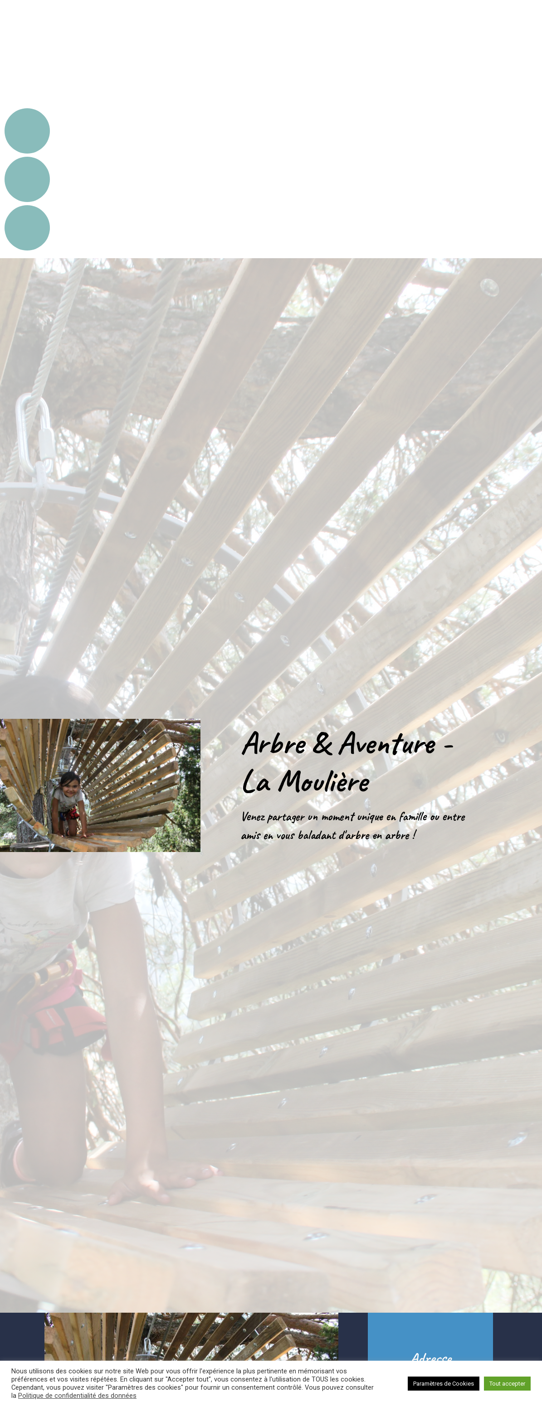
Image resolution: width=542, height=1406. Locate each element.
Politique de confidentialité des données (77, 1396)
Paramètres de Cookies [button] (443, 1383)
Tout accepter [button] (507, 1383)
